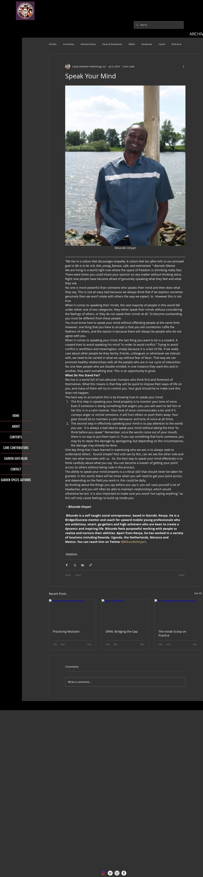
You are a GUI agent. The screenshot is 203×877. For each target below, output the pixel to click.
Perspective (146, 44)
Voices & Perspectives (112, 44)
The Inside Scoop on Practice (172, 633)
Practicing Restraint (66, 631)
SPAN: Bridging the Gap (122, 631)
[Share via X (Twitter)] (74, 565)
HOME (16, 416)
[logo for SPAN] (125, 612)
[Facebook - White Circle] (123, 873)
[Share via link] (90, 565)
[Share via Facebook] (66, 565)
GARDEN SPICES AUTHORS (16, 480)
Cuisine (161, 44)
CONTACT (16, 469)
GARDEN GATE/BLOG (15, 458)
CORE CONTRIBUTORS (15, 448)
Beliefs (132, 44)
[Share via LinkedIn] (82, 565)
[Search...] (158, 24)
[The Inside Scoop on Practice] (178, 612)
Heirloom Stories (88, 44)
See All (198, 593)
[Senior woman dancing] (72, 612)
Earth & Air (177, 44)
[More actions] (183, 66)
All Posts (53, 44)
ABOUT (16, 426)
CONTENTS (16, 437)
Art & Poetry (68, 44)
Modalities (71, 554)
